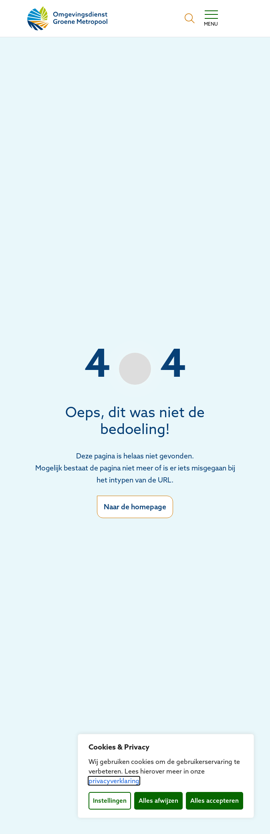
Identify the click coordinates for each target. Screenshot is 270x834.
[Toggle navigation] (211, 18)
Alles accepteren (214, 800)
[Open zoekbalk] (190, 18)
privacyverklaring (114, 781)
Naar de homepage (135, 506)
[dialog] (166, 776)
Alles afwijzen (158, 800)
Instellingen (110, 800)
